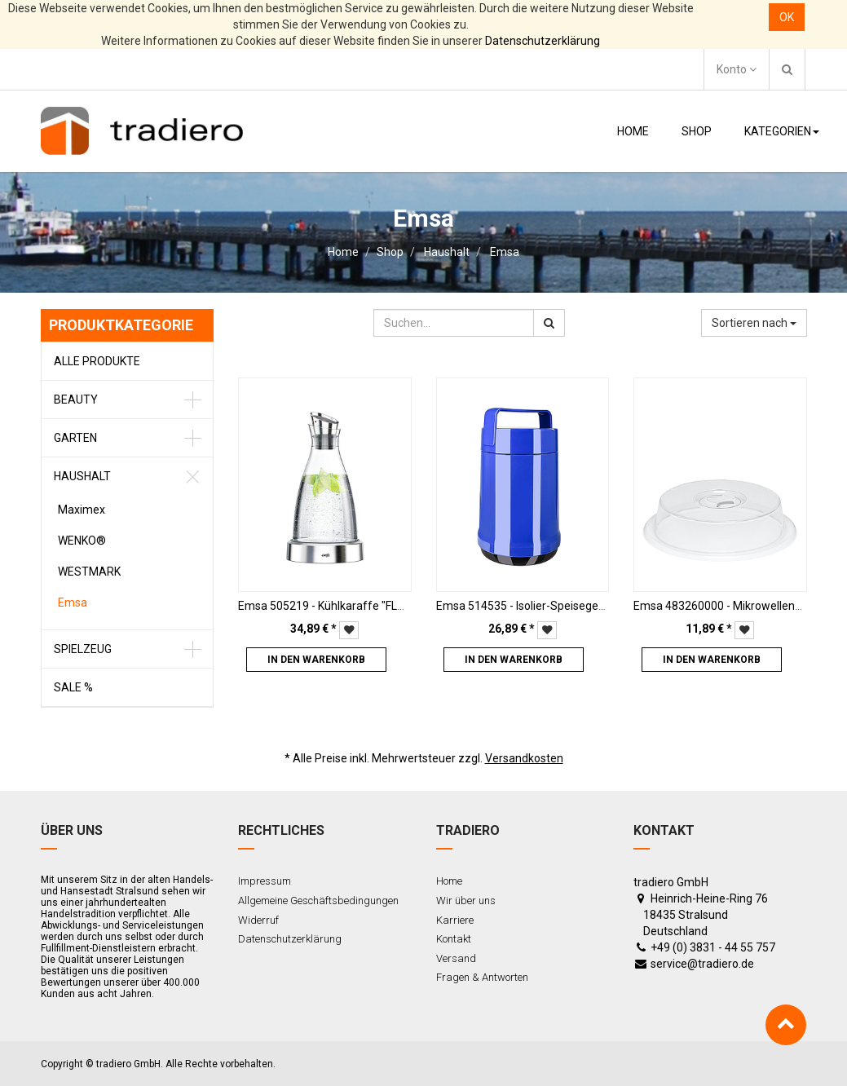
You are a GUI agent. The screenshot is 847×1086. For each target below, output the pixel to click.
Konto (737, 69)
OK (786, 17)
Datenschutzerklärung (542, 40)
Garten (75, 437)
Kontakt (453, 939)
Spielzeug (83, 649)
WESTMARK (89, 571)
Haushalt (447, 251)
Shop (390, 251)
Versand (456, 958)
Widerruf (258, 920)
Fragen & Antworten (482, 977)
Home (343, 251)
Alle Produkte (97, 361)
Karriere (455, 920)
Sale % (73, 687)
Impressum (264, 881)
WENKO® (82, 540)
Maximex (81, 509)
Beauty (76, 399)
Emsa (504, 251)
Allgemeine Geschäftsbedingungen (318, 900)
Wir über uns (466, 900)
